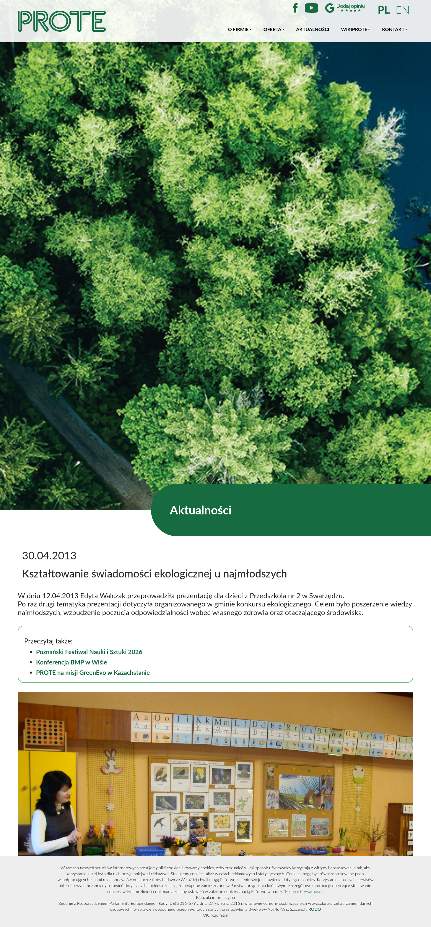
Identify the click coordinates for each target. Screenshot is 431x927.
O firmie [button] (240, 29)
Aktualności (312, 29)
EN (403, 9)
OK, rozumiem (215, 915)
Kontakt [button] (394, 29)
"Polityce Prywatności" (303, 891)
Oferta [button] (274, 29)
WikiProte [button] (355, 29)
